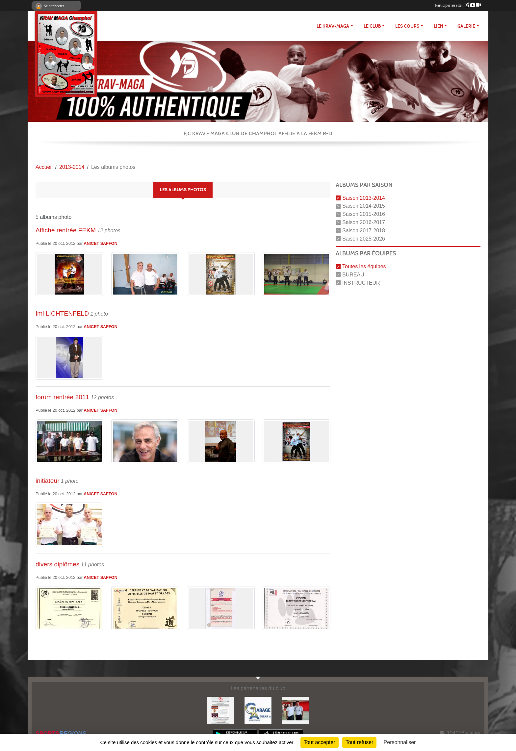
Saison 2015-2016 (363, 214)
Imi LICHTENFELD (62, 313)
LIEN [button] (438, 26)
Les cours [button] (407, 26)
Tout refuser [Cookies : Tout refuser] (359, 742)
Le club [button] (372, 26)
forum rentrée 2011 (62, 397)
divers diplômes (57, 564)
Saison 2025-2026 (363, 238)
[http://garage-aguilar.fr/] (258, 710)
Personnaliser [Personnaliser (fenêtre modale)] (400, 742)
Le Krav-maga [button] (333, 26)
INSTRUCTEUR (361, 283)
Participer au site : (458, 5)
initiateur (48, 480)
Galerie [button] (466, 26)
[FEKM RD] (220, 710)
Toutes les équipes (364, 266)
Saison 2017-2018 (363, 230)
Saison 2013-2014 (363, 197)
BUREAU (353, 274)
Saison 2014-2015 (363, 206)
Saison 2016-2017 (363, 222)
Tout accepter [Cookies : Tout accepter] (319, 742)
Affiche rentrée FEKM (66, 230)
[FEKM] (295, 710)
